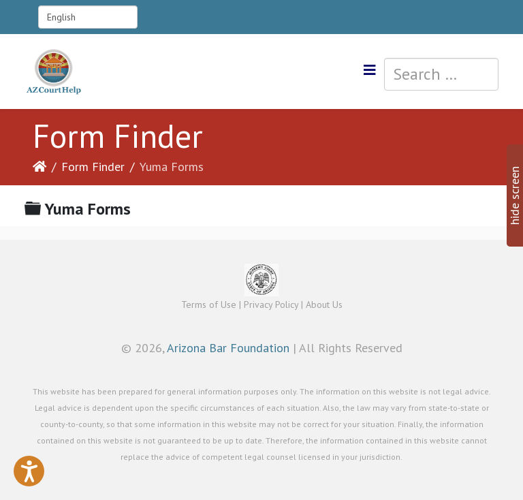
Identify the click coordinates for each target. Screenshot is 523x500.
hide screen (514, 195)
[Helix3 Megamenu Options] (370, 70)
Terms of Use (208, 304)
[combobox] (441, 74)
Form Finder (93, 166)
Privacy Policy (271, 304)
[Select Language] (88, 17)
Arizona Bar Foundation (228, 348)
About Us (324, 304)
